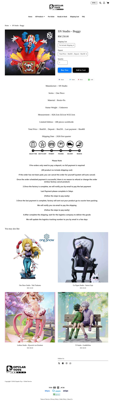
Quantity (60, 59)
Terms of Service (45, 399)
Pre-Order (51, 17)
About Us (69, 399)
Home (30, 17)
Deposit (60, 50)
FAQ (83, 17)
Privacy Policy (55, 399)
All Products (40, 17)
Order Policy (63, 399)
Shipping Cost (74, 17)
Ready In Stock (62, 17)
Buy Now (64, 70)
